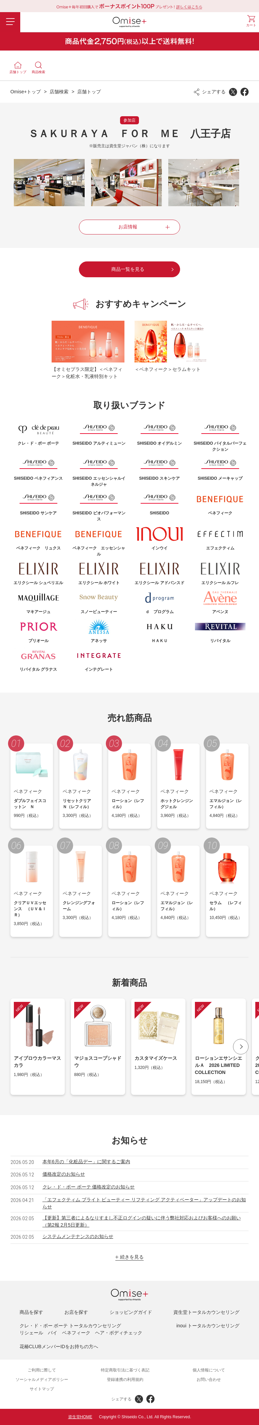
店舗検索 (59, 91)
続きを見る (132, 1257)
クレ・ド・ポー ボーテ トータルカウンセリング (70, 1325)
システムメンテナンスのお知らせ (77, 1236)
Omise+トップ (25, 91)
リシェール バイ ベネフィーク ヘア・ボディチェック (81, 1332)
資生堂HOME (80, 1417)
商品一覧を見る (127, 269)
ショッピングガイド (131, 1312)
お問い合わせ (209, 1379)
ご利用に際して (42, 1370)
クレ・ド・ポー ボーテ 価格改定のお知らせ (88, 1187)
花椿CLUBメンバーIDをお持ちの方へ (59, 1346)
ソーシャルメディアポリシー (42, 1379)
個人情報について (209, 1370)
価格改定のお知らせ (63, 1174)
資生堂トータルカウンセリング (206, 1312)
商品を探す (31, 1312)
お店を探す (76, 1312)
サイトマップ (42, 1389)
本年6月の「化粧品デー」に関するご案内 (86, 1161)
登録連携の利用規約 (125, 1379)
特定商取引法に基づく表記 (125, 1370)
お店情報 (127, 226)
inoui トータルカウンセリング (207, 1325)
